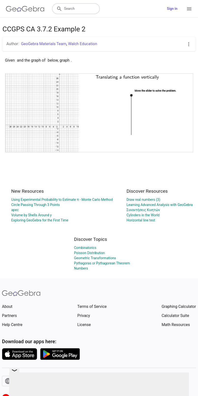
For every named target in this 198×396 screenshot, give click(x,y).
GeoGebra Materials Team (43, 43)
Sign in (172, 9)
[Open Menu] (189, 9)
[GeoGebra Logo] (25, 9)
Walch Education (82, 43)
